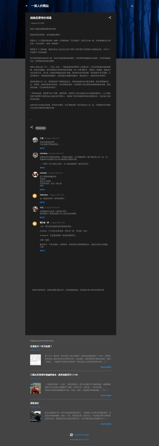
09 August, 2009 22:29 (56, 153)
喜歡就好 (34, 403)
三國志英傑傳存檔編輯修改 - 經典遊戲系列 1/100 (54, 374)
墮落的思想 (40, 128)
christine (44, 153)
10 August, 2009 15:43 (56, 195)
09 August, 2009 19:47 (52, 138)
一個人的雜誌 (40, 6)
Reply (42, 148)
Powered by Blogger (79, 435)
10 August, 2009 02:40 (55, 173)
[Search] (132, 6)
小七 (42, 207)
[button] (109, 18)
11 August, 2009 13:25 (57, 223)
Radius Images (84, 439)
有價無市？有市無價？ (41, 346)
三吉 (42, 138)
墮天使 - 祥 (44, 223)
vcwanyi (43, 173)
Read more (106, 367)
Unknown (44, 195)
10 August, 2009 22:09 (52, 207)
